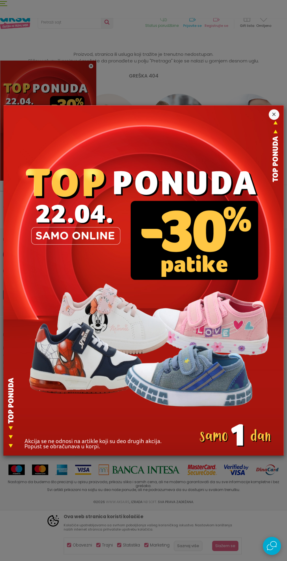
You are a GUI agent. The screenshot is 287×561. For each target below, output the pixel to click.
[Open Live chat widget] (272, 546)
